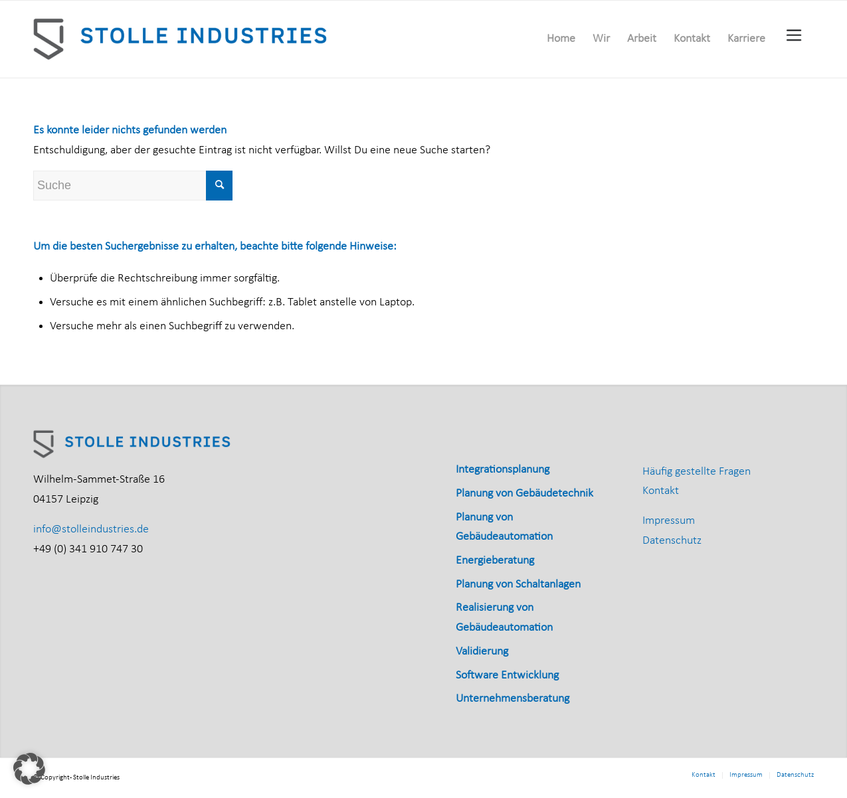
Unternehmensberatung (512, 698)
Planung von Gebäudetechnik (524, 493)
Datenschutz (672, 540)
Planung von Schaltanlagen (518, 584)
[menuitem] (561, 39)
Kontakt (660, 491)
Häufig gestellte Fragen (696, 471)
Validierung (482, 651)
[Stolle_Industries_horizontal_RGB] (181, 39)
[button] (29, 769)
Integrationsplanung (502, 469)
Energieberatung (495, 560)
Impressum (668, 521)
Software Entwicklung (507, 675)
